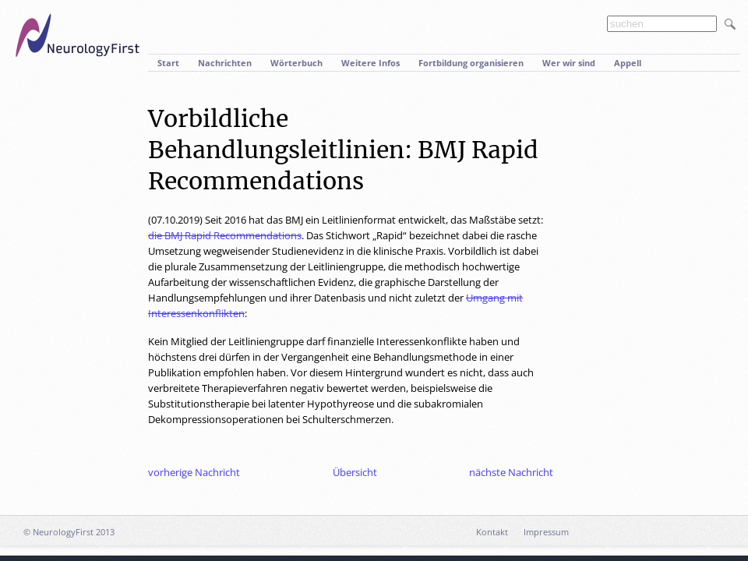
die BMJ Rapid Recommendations (225, 235)
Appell (627, 63)
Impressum (546, 532)
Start (168, 63)
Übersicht (355, 472)
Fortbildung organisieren (471, 63)
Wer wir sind (568, 63)
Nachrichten (225, 63)
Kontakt (492, 532)
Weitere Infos (370, 63)
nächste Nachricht (511, 472)
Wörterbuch (296, 63)
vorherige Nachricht (194, 472)
